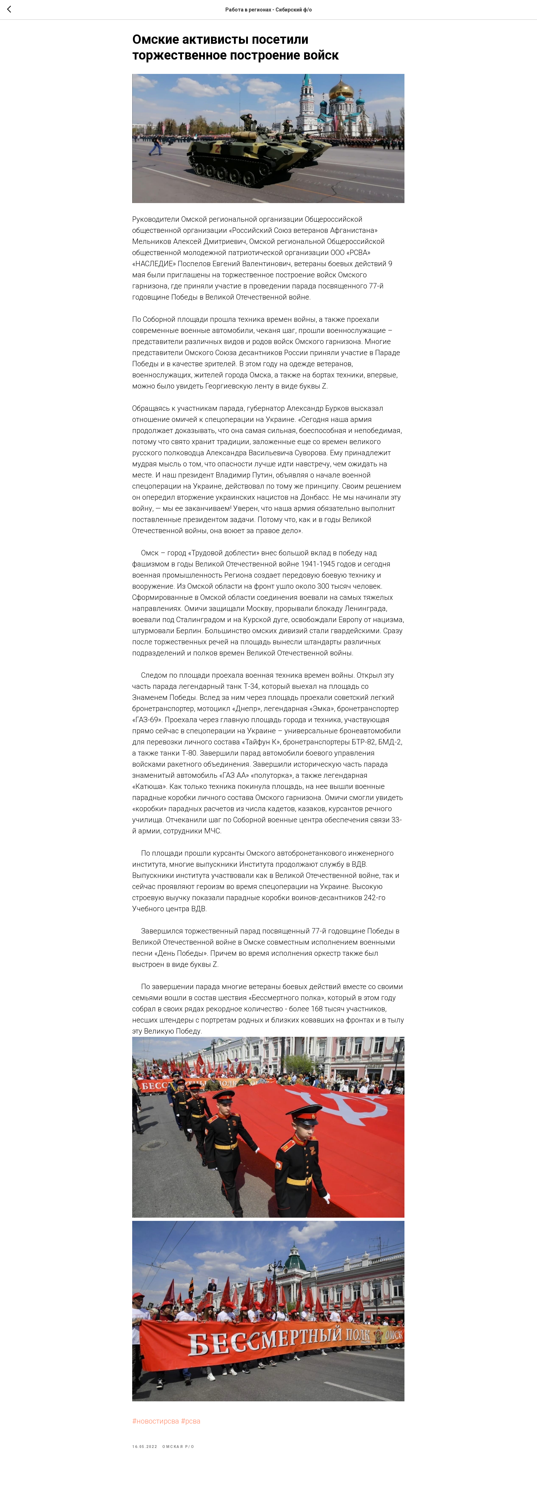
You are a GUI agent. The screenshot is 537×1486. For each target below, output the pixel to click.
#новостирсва (156, 1423)
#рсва (191, 1423)
